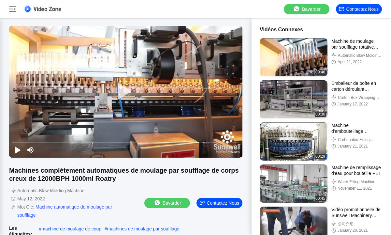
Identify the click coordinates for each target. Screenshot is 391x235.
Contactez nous (359, 9)
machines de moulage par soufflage (143, 228)
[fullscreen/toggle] (233, 150)
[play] (126, 92)
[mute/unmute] (30, 150)
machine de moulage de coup (71, 228)
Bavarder (307, 9)
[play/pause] (17, 150)
